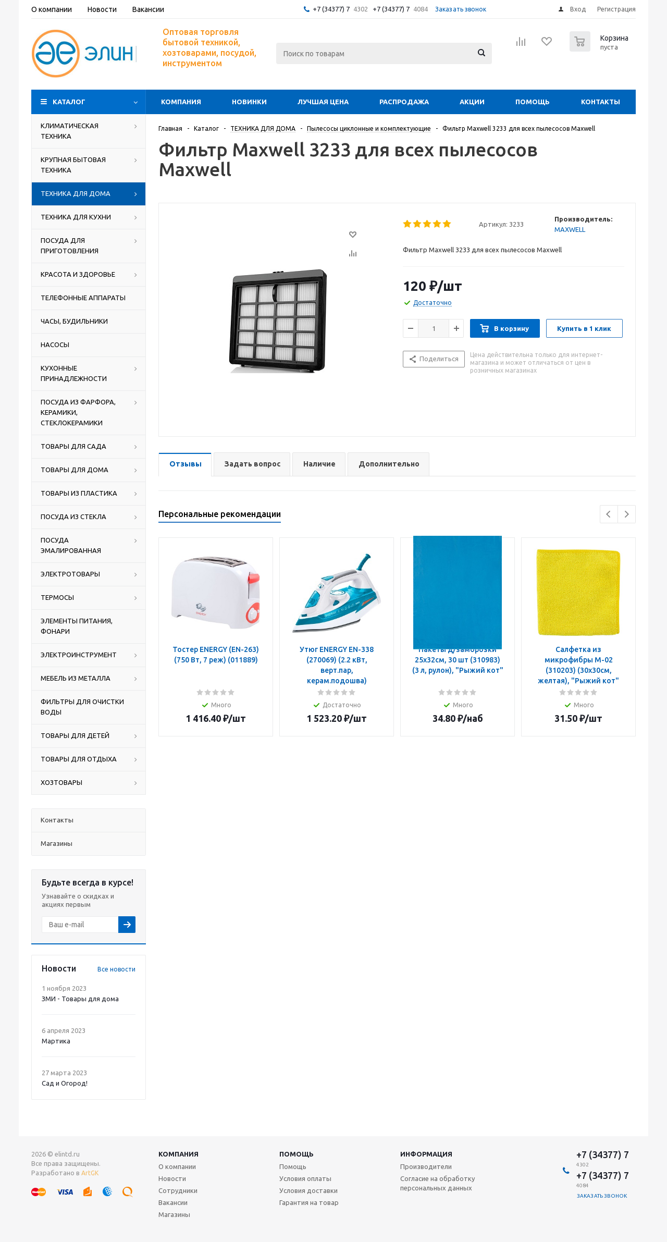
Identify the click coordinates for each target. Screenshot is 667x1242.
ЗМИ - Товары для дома (80, 998)
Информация (426, 1154)
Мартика (56, 1040)
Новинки (249, 101)
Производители (426, 1166)
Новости (172, 1178)
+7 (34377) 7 (331, 9)
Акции (472, 101)
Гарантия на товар (309, 1202)
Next (626, 514)
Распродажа (404, 101)
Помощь (532, 101)
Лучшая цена (323, 101)
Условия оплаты (305, 1178)
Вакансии (173, 1202)
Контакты (600, 101)
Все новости (116, 969)
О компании (177, 1166)
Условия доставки (308, 1190)
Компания (181, 101)
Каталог (69, 101)
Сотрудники (177, 1190)
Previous (608, 514)
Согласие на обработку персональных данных (437, 1183)
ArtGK (89, 1173)
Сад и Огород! (65, 1083)
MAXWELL (569, 229)
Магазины (174, 1214)
